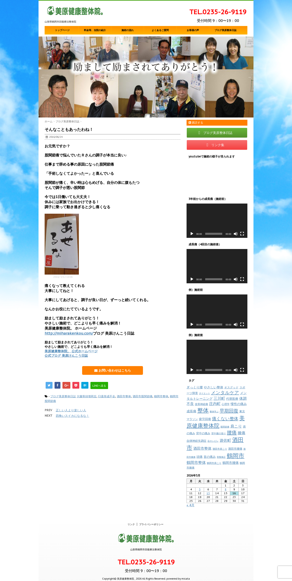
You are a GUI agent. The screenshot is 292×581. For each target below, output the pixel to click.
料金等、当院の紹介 (95, 30)
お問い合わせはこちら (112, 370)
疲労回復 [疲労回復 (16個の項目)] (205, 419)
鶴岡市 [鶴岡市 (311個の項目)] (235, 455)
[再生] (192, 234)
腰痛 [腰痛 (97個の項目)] (232, 432)
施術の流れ (127, 30)
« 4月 (190, 505)
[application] (217, 221)
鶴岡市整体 (161, 396)
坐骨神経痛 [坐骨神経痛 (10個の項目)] (201, 404)
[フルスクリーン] (242, 234)
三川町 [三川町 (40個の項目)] (219, 398)
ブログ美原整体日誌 (225, 30)
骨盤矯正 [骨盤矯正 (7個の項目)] (221, 457)
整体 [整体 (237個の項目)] (203, 410)
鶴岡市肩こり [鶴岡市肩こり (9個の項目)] (214, 463)
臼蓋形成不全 (106, 396)
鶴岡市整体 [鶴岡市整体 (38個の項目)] (196, 462)
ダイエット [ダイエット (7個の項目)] (204, 393)
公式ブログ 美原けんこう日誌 (66, 356)
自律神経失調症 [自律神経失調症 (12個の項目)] (196, 441)
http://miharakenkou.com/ (69, 333)
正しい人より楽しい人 (71, 410)
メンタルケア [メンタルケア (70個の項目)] (225, 392)
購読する (196, 122)
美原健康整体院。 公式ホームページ (71, 351)
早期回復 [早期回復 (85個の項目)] (229, 411)
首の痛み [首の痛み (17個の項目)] (210, 457)
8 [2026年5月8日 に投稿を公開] (226, 489)
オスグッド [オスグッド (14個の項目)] (231, 387)
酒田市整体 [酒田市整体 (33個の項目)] (202, 448)
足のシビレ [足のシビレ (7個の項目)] (213, 441)
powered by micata (178, 574)
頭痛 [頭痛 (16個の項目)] (199, 457)
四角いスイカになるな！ (72, 416)
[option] (146, 77)
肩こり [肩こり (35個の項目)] (236, 426)
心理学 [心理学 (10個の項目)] (226, 404)
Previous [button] (43, 77)
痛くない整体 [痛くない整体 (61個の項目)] (225, 418)
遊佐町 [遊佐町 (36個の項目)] (225, 440)
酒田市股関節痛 (142, 396)
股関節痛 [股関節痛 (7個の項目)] (224, 426)
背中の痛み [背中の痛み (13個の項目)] (203, 433)
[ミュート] (236, 234)
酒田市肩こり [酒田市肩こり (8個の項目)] (220, 448)
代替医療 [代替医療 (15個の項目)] (232, 399)
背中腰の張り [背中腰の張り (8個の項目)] (218, 433)
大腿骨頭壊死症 (87, 396)
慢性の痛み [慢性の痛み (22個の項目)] (239, 404)
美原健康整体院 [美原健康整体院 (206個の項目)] (216, 421)
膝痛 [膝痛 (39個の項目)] (241, 432)
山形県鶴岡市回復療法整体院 (146, 545)
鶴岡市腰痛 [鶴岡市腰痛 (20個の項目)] (230, 463)
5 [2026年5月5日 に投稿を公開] (200, 489)
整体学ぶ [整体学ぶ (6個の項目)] (214, 411)
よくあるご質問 (160, 30)
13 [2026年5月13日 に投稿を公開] (208, 493)
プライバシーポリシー (151, 520)
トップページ (62, 30)
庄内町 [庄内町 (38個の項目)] (215, 403)
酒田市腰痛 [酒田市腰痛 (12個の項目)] (235, 449)
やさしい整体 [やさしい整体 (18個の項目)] (213, 387)
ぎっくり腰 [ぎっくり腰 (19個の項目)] (195, 387)
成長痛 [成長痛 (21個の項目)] (191, 411)
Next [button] (249, 77)
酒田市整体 (124, 396)
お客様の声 (193, 30)
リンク (131, 520)
